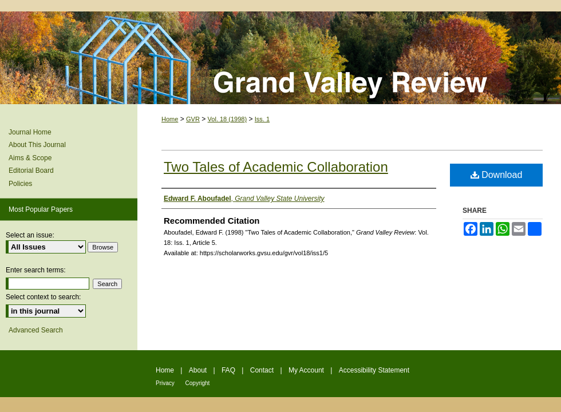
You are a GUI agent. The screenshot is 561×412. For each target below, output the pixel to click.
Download (497, 175)
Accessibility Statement (374, 370)
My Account (307, 370)
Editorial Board (31, 171)
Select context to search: (43, 297)
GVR (193, 119)
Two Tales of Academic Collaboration (276, 167)
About (199, 370)
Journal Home (30, 132)
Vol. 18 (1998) (227, 119)
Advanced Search (36, 330)
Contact (263, 370)
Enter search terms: (36, 270)
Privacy (166, 383)
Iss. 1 (262, 119)
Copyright (197, 383)
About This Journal (37, 145)
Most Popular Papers (41, 209)
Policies (20, 184)
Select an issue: (30, 235)
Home (169, 119)
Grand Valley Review (280, 57)
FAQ (229, 370)
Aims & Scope (30, 158)
